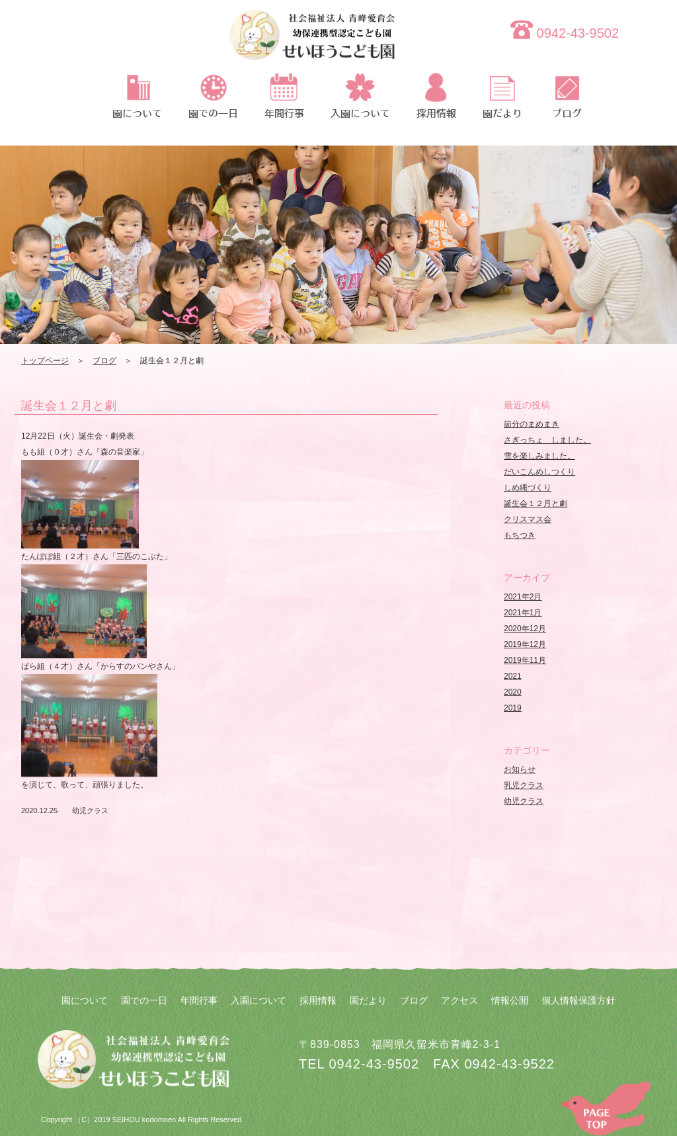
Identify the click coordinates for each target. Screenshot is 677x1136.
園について (84, 1000)
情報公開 (509, 1000)
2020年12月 (525, 628)
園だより (368, 1000)
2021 (513, 676)
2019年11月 (525, 660)
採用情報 (318, 1000)
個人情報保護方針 (578, 1000)
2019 (513, 708)
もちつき (520, 535)
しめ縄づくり (527, 487)
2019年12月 (525, 644)
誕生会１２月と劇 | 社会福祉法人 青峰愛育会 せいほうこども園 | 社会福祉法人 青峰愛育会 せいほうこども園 (312, 43)
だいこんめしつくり (539, 471)
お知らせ (520, 769)
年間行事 (199, 1000)
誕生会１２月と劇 (68, 405)
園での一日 (144, 1000)
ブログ (104, 360)
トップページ (45, 360)
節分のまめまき (531, 424)
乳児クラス (523, 785)
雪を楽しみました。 (539, 455)
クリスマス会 (527, 519)
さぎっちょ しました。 (547, 440)
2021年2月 (522, 596)
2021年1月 (522, 612)
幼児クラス (90, 810)
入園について (258, 1000)
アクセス (459, 1000)
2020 (513, 692)
